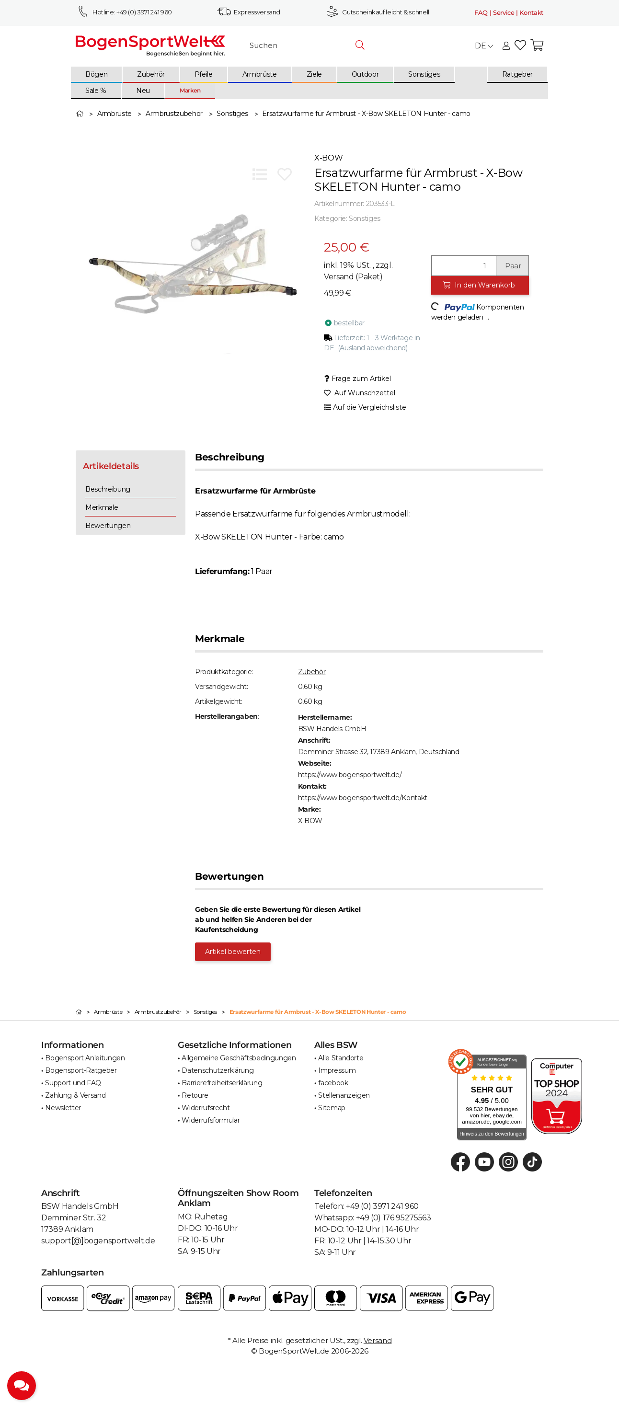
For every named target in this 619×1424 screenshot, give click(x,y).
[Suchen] (303, 46)
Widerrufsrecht (205, 1107)
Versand (339, 276)
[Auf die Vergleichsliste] (259, 174)
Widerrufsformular (211, 1120)
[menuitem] (97, 75)
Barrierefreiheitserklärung (222, 1083)
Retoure (195, 1095)
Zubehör (312, 671)
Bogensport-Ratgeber (80, 1070)
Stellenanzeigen (344, 1095)
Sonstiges (364, 218)
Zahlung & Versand (75, 1095)
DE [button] (484, 45)
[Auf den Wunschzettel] (284, 174)
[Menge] (463, 265)
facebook (333, 1083)
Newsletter (63, 1107)
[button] (506, 46)
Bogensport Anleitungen (85, 1058)
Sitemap (331, 1107)
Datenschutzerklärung (217, 1070)
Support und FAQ (73, 1083)
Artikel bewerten (233, 951)
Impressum (336, 1070)
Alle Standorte (340, 1058)
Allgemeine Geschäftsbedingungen (239, 1058)
